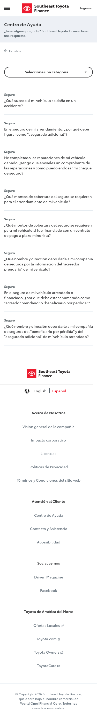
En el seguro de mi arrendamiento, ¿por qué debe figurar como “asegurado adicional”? (46, 131)
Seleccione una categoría (46, 71)
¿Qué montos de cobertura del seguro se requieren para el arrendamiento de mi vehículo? (48, 199)
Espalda (12, 51)
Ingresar (86, 8)
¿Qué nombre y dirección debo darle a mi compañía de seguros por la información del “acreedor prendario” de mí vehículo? (48, 264)
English (40, 390)
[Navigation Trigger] (7, 8)
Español (59, 390)
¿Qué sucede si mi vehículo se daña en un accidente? (40, 103)
